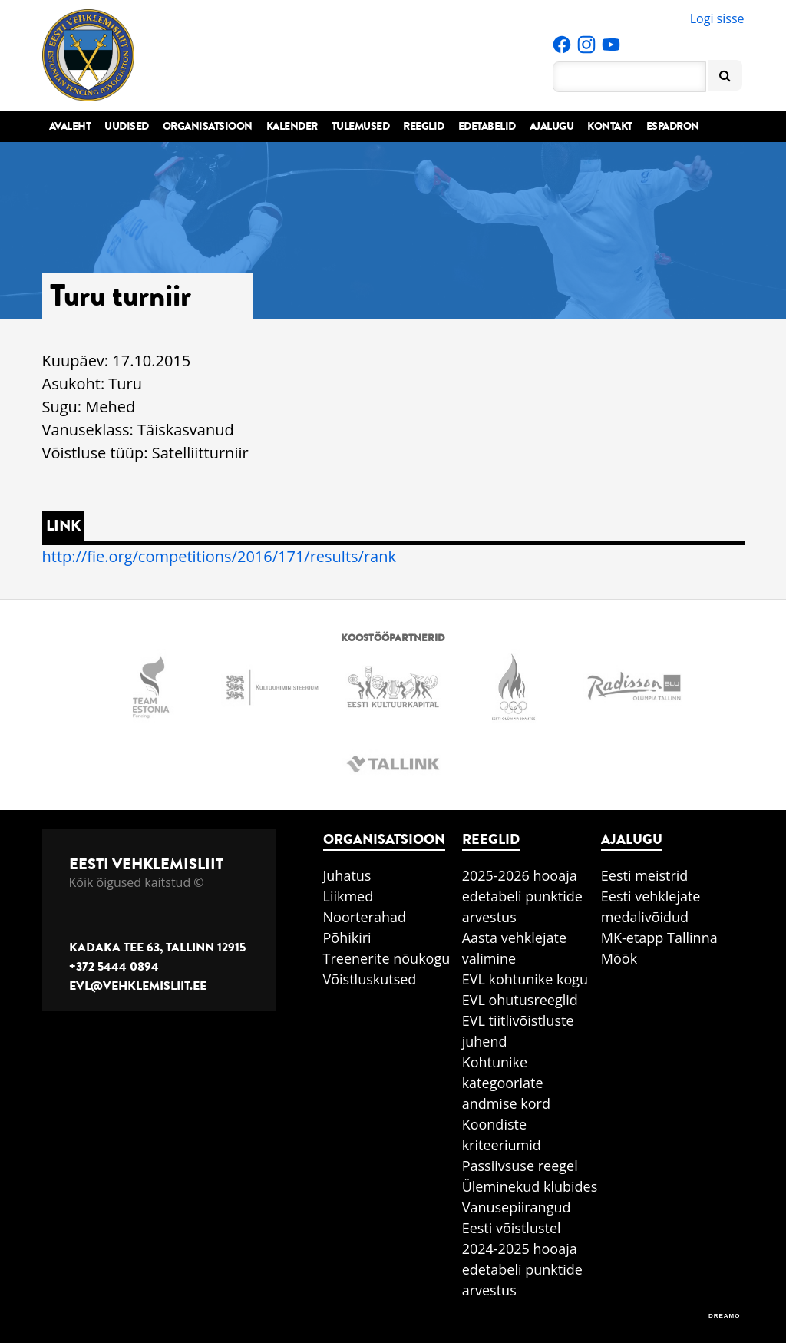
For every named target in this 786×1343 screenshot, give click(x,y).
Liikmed (348, 896)
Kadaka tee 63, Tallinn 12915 (157, 947)
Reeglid (423, 126)
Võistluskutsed (370, 979)
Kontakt (609, 126)
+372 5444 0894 (114, 967)
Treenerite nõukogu (387, 958)
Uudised (126, 126)
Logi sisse (717, 18)
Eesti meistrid (645, 875)
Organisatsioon (208, 126)
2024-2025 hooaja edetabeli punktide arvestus (522, 1269)
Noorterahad (365, 917)
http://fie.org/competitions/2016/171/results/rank (219, 556)
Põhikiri (347, 937)
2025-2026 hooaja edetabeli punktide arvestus (522, 896)
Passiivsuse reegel (520, 1165)
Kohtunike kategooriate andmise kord (506, 1083)
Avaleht (70, 126)
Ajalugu (552, 126)
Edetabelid (487, 126)
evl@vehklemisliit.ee (137, 986)
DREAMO (724, 1315)
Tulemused (361, 126)
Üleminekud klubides (530, 1186)
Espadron (672, 126)
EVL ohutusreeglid (520, 1000)
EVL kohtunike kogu (525, 979)
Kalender (292, 126)
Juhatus (347, 875)
